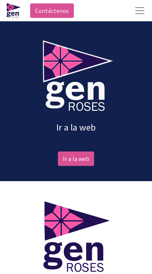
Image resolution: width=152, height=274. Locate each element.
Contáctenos (52, 10)
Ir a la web (76, 158)
